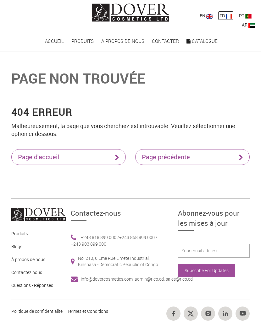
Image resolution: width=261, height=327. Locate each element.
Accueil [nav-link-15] (54, 41)
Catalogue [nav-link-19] (202, 41)
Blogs (16, 246)
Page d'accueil (68, 157)
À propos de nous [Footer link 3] (28, 259)
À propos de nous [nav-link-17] (122, 41)
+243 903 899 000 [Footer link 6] (88, 244)
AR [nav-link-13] (248, 25)
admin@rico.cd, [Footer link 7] (150, 279)
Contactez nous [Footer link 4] (26, 272)
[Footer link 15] (191, 314)
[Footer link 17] (225, 314)
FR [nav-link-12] (225, 16)
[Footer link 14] (173, 314)
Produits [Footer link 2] (19, 233)
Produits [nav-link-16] (82, 41)
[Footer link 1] (36, 214)
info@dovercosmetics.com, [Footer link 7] (108, 279)
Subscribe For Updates (207, 270)
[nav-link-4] (130, 12)
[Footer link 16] (208, 314)
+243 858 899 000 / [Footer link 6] (138, 237)
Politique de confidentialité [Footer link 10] (37, 311)
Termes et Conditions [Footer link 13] (87, 311)
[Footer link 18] (243, 314)
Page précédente (192, 157)
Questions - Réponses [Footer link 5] (32, 285)
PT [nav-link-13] (245, 16)
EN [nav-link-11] (206, 16)
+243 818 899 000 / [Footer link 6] (100, 237)
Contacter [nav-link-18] (165, 41)
